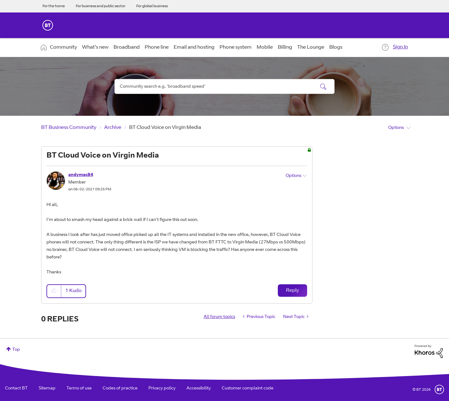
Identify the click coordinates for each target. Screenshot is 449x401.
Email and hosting (194, 47)
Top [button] (16, 350)
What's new (95, 47)
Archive (112, 127)
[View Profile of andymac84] (80, 175)
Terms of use (79, 388)
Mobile (265, 47)
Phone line (157, 47)
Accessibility (198, 388)
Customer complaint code (247, 388)
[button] (54, 291)
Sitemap (47, 388)
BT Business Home (47, 25)
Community (63, 47)
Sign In (400, 47)
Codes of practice (120, 388)
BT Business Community (68, 127)
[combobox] (224, 86)
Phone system (236, 47)
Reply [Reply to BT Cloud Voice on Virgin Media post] (292, 290)
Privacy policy (162, 388)
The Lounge (310, 47)
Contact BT (16, 388)
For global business (152, 6)
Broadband (126, 47)
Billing (285, 47)
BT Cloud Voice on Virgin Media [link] (165, 127)
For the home (53, 6)
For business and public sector (100, 6)
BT (439, 389)
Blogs (335, 47)
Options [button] (396, 128)
